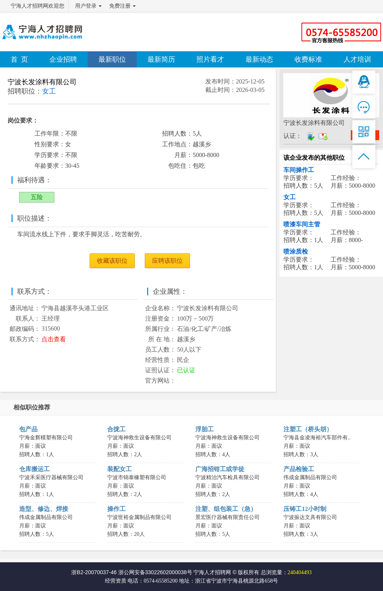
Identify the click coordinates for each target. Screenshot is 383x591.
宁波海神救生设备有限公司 (139, 437)
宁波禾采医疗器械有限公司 (51, 477)
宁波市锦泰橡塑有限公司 (136, 477)
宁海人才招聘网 (212, 572)
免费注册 (120, 6)
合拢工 (116, 429)
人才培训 (357, 59)
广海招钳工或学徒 (219, 469)
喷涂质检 (295, 251)
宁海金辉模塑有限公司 (46, 437)
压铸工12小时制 (304, 509)
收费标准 (308, 59)
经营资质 (115, 581)
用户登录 (86, 6)
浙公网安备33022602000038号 (155, 572)
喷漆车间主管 (301, 224)
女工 (289, 197)
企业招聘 (63, 59)
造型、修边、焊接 (43, 509)
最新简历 (161, 59)
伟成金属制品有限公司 (310, 477)
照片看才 (210, 59)
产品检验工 (298, 469)
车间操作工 (298, 170)
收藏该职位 (112, 260)
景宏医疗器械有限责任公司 (227, 517)
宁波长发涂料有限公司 (42, 82)
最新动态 (259, 59)
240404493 (300, 572)
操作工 (116, 509)
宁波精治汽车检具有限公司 (227, 477)
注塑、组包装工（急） (226, 509)
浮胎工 (204, 429)
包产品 (28, 429)
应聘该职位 (167, 260)
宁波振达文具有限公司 (310, 517)
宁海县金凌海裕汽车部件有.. (316, 437)
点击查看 (53, 339)
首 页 (19, 59)
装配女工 (119, 469)
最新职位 (112, 59)
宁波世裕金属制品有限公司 (139, 517)
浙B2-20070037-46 (93, 572)
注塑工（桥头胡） (307, 429)
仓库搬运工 (34, 469)
